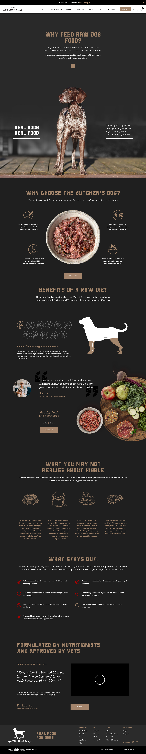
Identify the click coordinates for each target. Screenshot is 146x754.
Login (135, 9)
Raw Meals (82, 734)
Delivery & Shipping (112, 740)
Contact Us (96, 740)
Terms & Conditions (112, 734)
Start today (84, 3)
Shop (43, 9)
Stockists (111, 9)
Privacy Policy (110, 737)
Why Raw (80, 9)
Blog (101, 9)
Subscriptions (56, 9)
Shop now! (73, 276)
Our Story (91, 9)
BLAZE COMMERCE (129, 750)
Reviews (69, 9)
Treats (81, 737)
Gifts (80, 743)
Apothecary (83, 740)
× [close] (143, 2)
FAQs (107, 731)
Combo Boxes (83, 731)
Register (126, 734)
